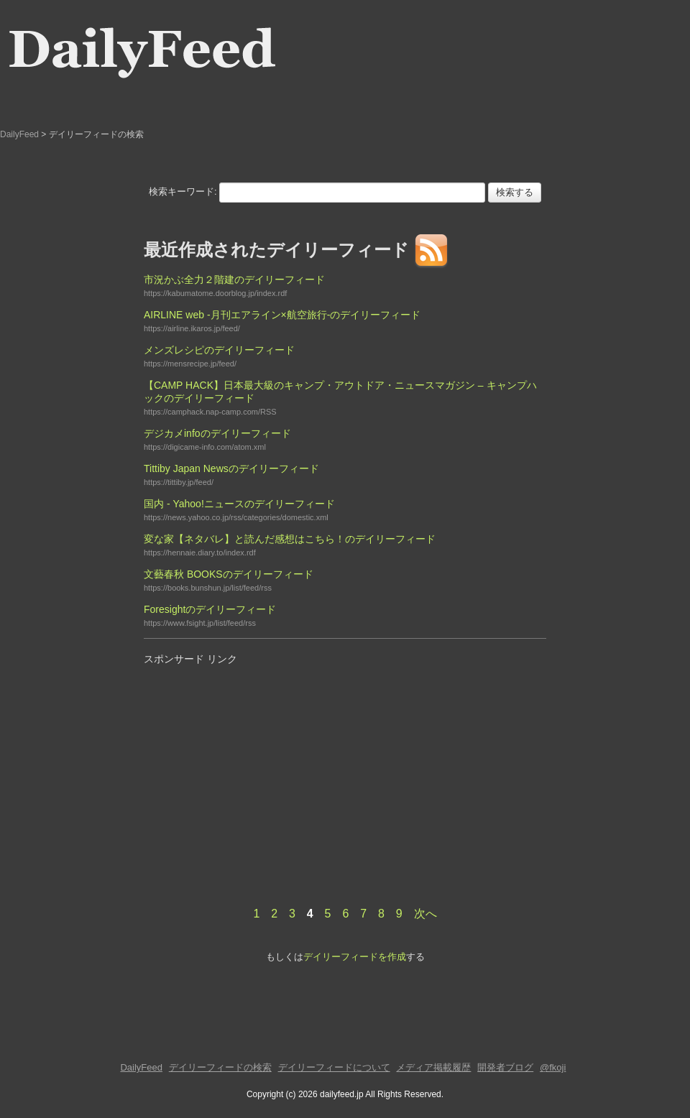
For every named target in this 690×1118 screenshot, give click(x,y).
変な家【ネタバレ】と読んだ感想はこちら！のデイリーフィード (290, 539)
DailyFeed (19, 134)
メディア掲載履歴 (433, 1067)
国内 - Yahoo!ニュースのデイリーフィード (239, 503)
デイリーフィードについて (334, 1067)
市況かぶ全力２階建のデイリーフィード (234, 279)
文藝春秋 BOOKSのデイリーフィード (228, 574)
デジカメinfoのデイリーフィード (217, 433)
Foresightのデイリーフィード (210, 609)
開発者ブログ (505, 1067)
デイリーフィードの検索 (220, 1067)
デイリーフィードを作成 (354, 956)
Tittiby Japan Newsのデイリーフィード (231, 468)
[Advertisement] (264, 771)
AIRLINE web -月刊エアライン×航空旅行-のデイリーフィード (282, 314)
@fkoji (553, 1067)
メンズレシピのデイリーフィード (219, 350)
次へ (425, 913)
